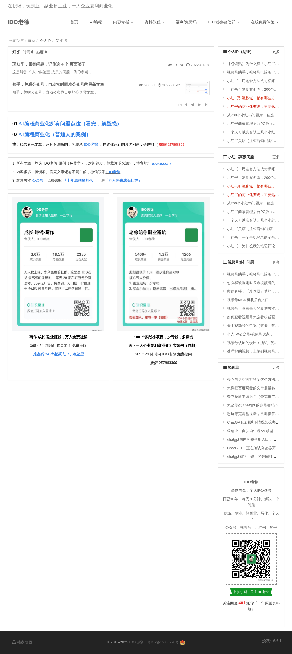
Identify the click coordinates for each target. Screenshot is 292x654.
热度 (40, 52)
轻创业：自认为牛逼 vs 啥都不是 (254, 431)
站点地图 (22, 642)
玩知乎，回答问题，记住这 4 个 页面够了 (49, 64)
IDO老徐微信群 (223, 22)
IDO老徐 (18, 22)
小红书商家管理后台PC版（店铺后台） (259, 124)
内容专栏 (123, 22)
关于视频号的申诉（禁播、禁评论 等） (259, 325)
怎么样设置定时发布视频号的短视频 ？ (259, 283)
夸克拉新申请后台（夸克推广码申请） (258, 396)
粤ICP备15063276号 (163, 642)
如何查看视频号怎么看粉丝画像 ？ (255, 317)
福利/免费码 (186, 22)
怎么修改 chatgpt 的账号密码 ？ (253, 405)
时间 (26, 52)
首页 (74, 22)
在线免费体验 (265, 22)
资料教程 (155, 22)
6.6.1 (271, 641)
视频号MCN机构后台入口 (248, 300)
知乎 (59, 41)
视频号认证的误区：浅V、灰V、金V (256, 343)
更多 (276, 52)
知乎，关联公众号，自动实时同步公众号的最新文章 (58, 84)
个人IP (45, 41)
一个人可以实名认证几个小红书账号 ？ (259, 132)
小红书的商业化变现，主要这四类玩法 (258, 106)
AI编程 (96, 22)
